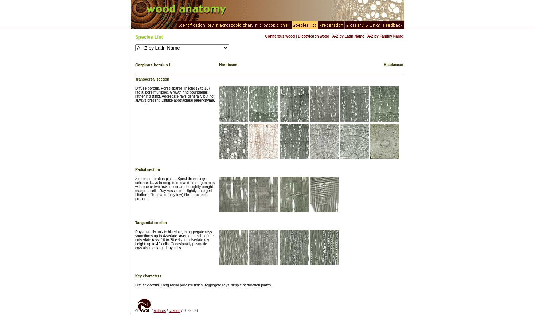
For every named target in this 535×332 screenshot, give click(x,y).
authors (160, 311)
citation (174, 311)
